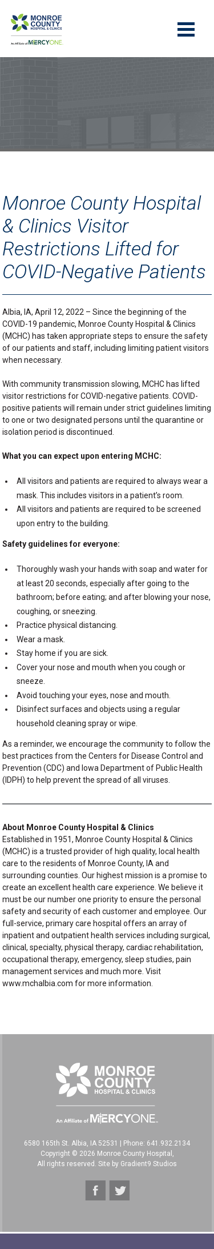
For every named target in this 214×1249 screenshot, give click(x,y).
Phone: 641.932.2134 (156, 1143)
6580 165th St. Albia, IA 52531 (71, 1143)
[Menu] (186, 28)
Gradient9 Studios (148, 1164)
